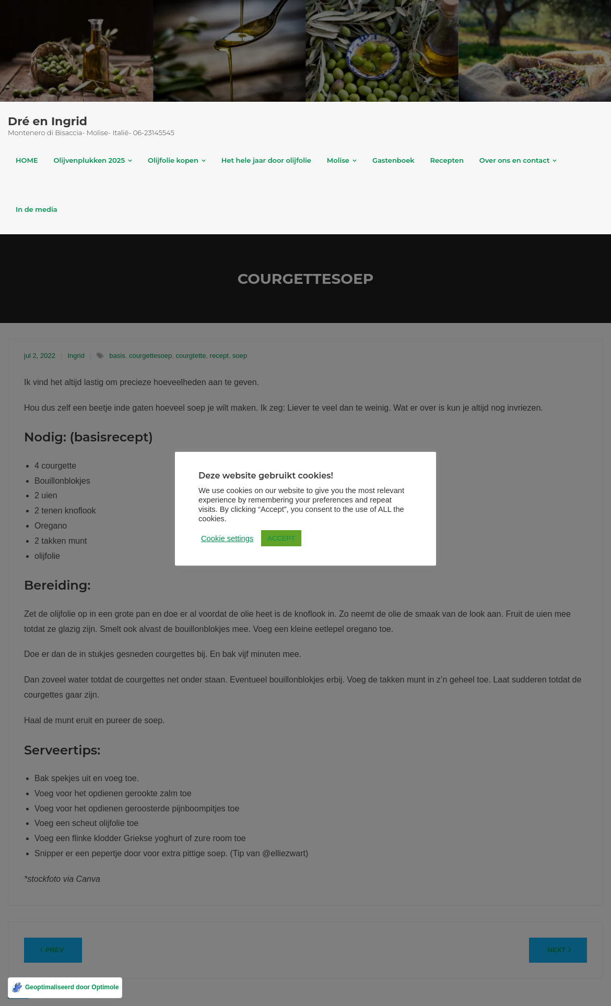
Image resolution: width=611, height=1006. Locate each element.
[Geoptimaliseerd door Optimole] (65, 987)
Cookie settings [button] (227, 538)
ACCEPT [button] (281, 538)
